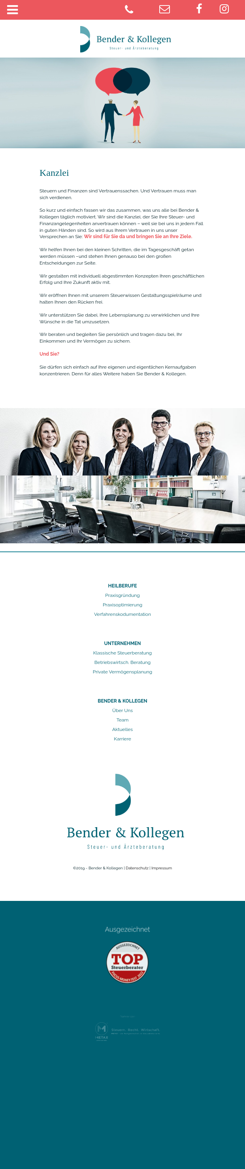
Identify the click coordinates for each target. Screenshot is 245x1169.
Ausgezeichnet (127, 933)
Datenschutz (137, 868)
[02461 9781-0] (140, 10)
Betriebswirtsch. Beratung (122, 662)
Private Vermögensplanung (122, 672)
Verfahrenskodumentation (122, 614)
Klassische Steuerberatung (122, 653)
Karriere (122, 739)
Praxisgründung (122, 595)
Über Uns (122, 710)
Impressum (161, 868)
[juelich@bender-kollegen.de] (175, 10)
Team (123, 720)
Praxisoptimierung (122, 605)
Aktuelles (122, 729)
